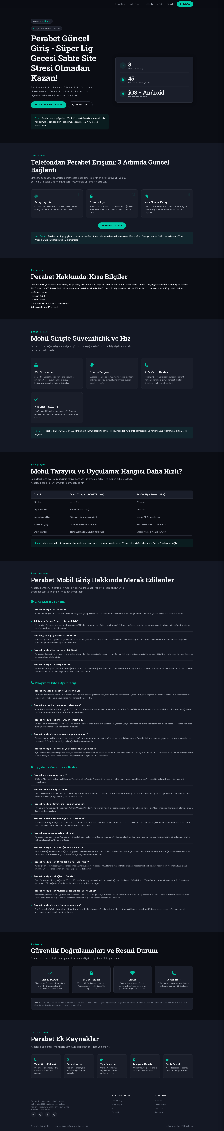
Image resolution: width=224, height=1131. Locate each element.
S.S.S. (159, 4)
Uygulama (159, 1108)
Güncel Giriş (120, 4)
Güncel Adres (160, 1104)
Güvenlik (170, 4)
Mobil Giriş (159, 1100)
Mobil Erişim (135, 4)
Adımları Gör (80, 104)
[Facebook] (47, 1114)
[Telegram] (54, 1114)
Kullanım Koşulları (173, 1126)
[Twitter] (33, 1114)
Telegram (159, 1112)
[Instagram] (40, 1114)
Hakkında (149, 4)
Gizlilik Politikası (187, 1126)
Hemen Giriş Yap (112, 225)
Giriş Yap (185, 4)
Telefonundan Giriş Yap (48, 104)
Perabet (36, 21)
